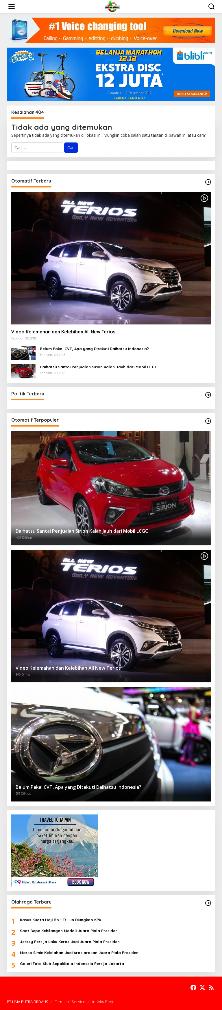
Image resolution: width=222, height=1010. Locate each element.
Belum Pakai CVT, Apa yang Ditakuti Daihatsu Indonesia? (94, 348)
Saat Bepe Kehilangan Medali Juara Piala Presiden (69, 930)
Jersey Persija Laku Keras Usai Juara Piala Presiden (70, 941)
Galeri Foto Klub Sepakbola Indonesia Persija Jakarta (72, 963)
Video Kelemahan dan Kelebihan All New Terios (63, 332)
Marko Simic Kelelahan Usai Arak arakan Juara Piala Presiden (79, 952)
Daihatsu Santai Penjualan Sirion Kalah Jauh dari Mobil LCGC (98, 367)
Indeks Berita (104, 1001)
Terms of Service (70, 1001)
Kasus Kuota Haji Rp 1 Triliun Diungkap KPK (60, 919)
